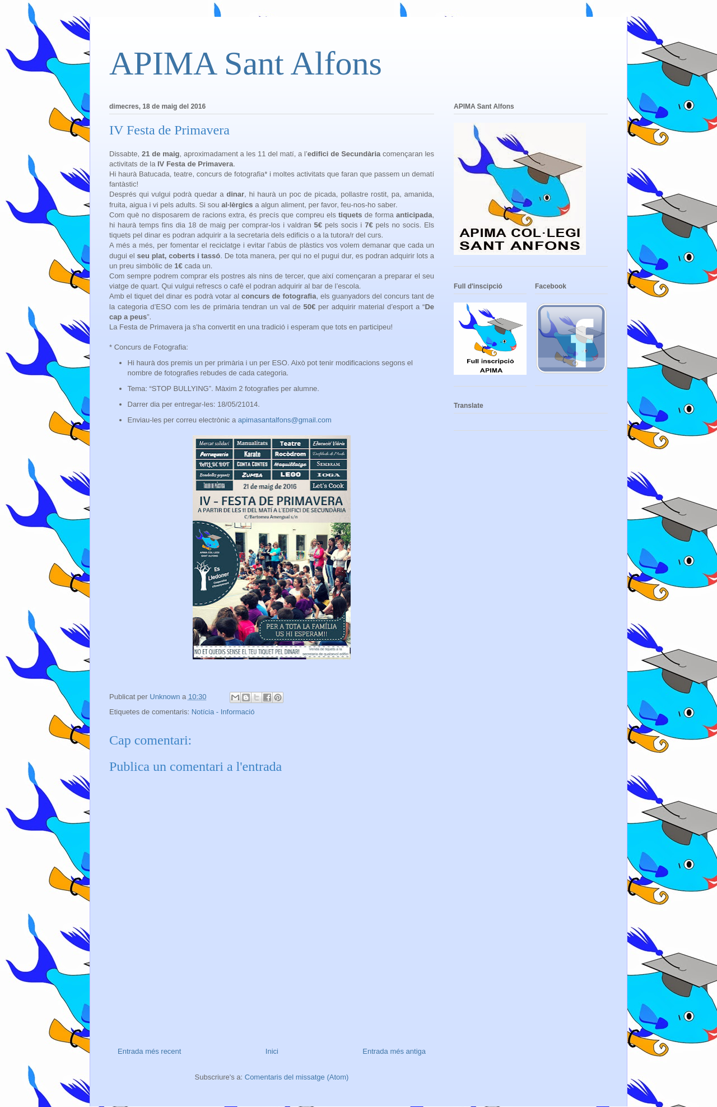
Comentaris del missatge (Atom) (297, 1077)
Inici (272, 1051)
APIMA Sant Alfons (245, 63)
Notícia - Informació (223, 712)
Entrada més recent (149, 1051)
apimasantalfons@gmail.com (285, 420)
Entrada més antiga (394, 1051)
